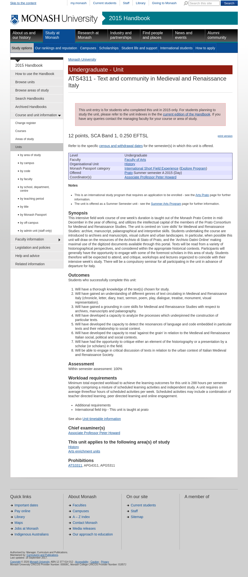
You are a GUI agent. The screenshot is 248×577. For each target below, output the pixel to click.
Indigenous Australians (32, 534)
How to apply (205, 48)
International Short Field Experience (151, 168)
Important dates (26, 505)
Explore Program (193, 168)
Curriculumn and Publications (42, 555)
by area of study (30, 155)
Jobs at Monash (27, 528)
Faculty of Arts (135, 160)
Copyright (15, 562)
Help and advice (27, 256)
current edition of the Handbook (186, 114)
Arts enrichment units (84, 451)
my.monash (78, 3)
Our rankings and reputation (56, 48)
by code (25, 171)
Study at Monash (52, 35)
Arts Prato (202, 195)
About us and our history (24, 35)
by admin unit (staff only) (36, 230)
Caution (95, 562)
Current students (104, 3)
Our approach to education (93, 534)
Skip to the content (23, 3)
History (129, 164)
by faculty (26, 179)
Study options (22, 48)
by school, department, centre (34, 188)
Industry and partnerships (121, 35)
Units (18, 147)
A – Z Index (81, 517)
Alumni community (217, 35)
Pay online (22, 511)
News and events (183, 35)
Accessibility (81, 562)
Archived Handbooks (30, 107)
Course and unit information (36, 115)
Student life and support (139, 48)
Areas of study (24, 139)
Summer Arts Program (166, 204)
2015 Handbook (129, 18)
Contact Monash (85, 523)
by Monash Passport (33, 214)
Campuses (88, 48)
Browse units (25, 82)
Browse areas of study (32, 90)
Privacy (105, 562)
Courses (20, 131)
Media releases (84, 528)
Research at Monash (88, 35)
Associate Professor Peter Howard (150, 177)
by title (24, 206)
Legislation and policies (32, 247)
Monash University (82, 59)
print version (225, 135)
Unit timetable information (101, 419)
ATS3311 (75, 465)
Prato (128, 173)
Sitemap (137, 517)
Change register (25, 123)
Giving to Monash (164, 3)
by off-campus (29, 222)
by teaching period (32, 198)
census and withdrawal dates (121, 146)
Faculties (79, 505)
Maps (19, 523)
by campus (27, 163)
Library (141, 3)
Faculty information (29, 239)
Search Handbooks (29, 98)
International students (176, 48)
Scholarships (108, 48)
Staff (126, 3)
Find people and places (153, 35)
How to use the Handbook (34, 74)
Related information (30, 264)
